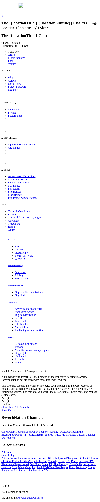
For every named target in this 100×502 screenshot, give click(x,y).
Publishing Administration (22, 197)
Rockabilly (81, 467)
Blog (10, 77)
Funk (38, 464)
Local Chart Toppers (36, 431)
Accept (5, 397)
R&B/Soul (49, 467)
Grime (45, 464)
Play (11, 455)
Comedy (52, 461)
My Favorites (69, 434)
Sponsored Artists (17, 179)
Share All (13, 407)
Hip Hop (54, 464)
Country (62, 461)
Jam (3, 467)
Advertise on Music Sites (21, 176)
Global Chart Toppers (13, 431)
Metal (21, 467)
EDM (91, 461)
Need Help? (14, 83)
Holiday (63, 464)
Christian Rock (9, 461)
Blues (51, 458)
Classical (42, 461)
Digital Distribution (18, 182)
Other (28, 467)
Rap (57, 467)
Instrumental (89, 464)
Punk (40, 467)
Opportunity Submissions (22, 144)
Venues (12, 63)
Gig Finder (14, 147)
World (47, 470)
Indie (79, 464)
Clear (4, 407)
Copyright (13, 220)
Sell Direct (14, 185)
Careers (12, 80)
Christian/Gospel (27, 461)
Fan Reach (14, 188)
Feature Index (15, 115)
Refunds (12, 226)
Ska (16, 470)
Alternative (7, 458)
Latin (14, 467)
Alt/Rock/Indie (74, 431)
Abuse (11, 229)
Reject (13, 397)
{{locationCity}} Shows (32, 28)
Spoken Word (36, 470)
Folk (32, 464)
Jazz (8, 467)
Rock (72, 467)
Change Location (11, 42)
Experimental (21, 464)
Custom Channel (86, 434)
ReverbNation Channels (30, 497)
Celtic (83, 458)
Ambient (19, 458)
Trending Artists (57, 431)
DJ (68, 461)
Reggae (64, 467)
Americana (30, 458)
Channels (24, 407)
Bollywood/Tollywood (67, 458)
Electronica (7, 464)
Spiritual (23, 470)
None (8, 452)
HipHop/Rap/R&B (33, 434)
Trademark (14, 223)
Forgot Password (17, 86)
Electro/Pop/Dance (11, 434)
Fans (10, 60)
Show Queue (8, 410)
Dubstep (83, 461)
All (3, 452)
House (72, 464)
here (12, 394)
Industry (16, 57)
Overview (13, 109)
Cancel (5, 455)
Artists (11, 54)
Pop (34, 467)
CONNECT (14, 89)
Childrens (92, 458)
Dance (74, 461)
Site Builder (14, 191)
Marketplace (15, 194)
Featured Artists (52, 434)
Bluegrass (42, 458)
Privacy (12, 214)
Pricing (12, 112)
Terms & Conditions (19, 211)
